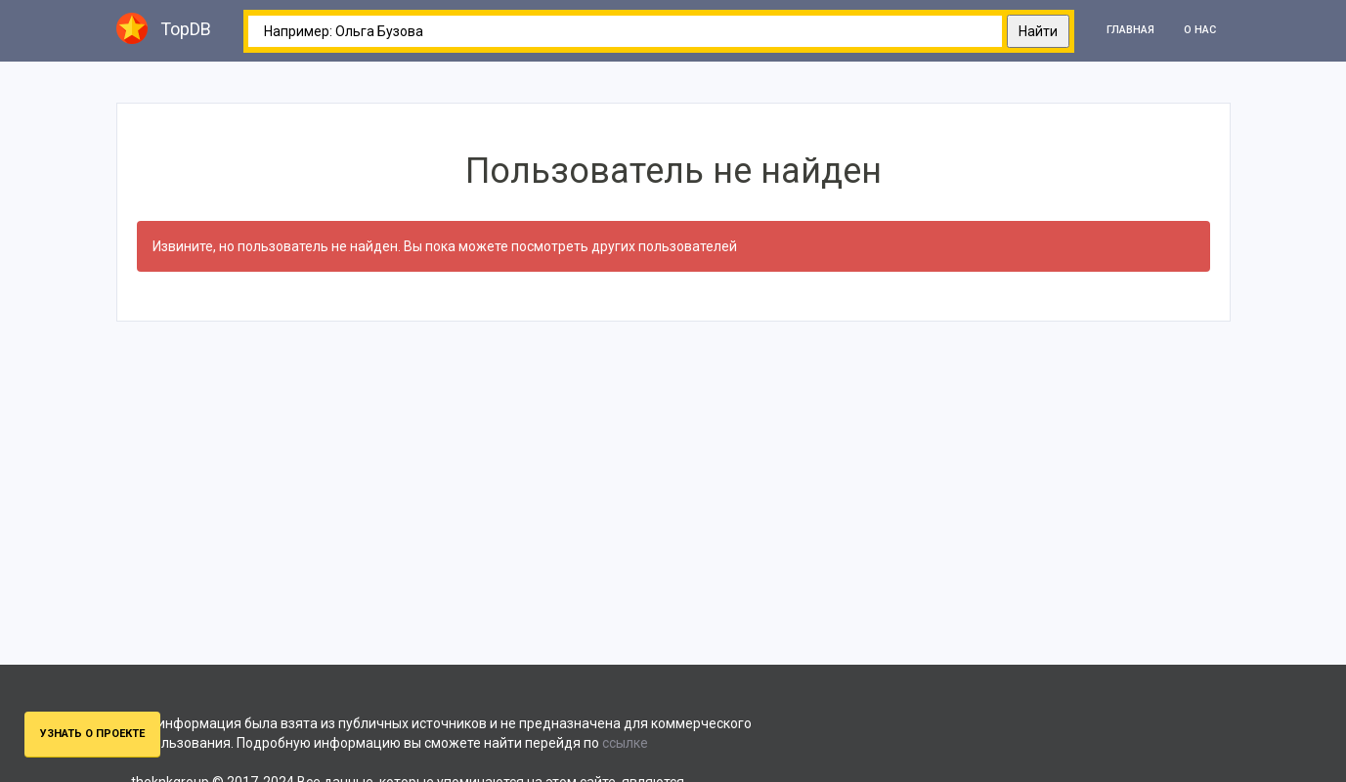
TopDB (163, 28)
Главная (1130, 29)
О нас (1200, 29)
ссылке (625, 743)
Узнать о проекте (92, 733)
